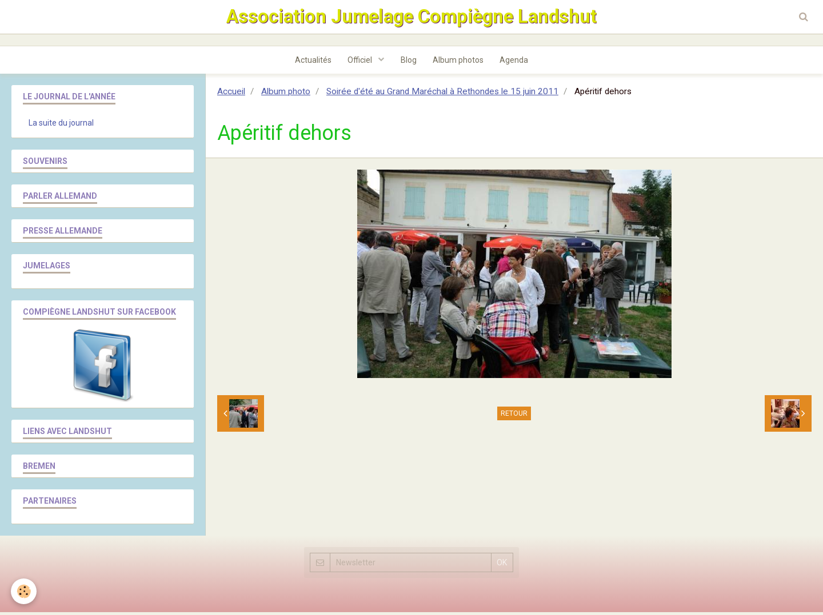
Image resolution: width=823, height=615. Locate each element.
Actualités (311, 62)
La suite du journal (61, 125)
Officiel (360, 62)
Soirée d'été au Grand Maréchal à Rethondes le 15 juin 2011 (442, 94)
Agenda (516, 62)
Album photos (459, 62)
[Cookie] (24, 591)
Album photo (285, 94)
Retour (514, 416)
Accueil (231, 94)
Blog (409, 62)
